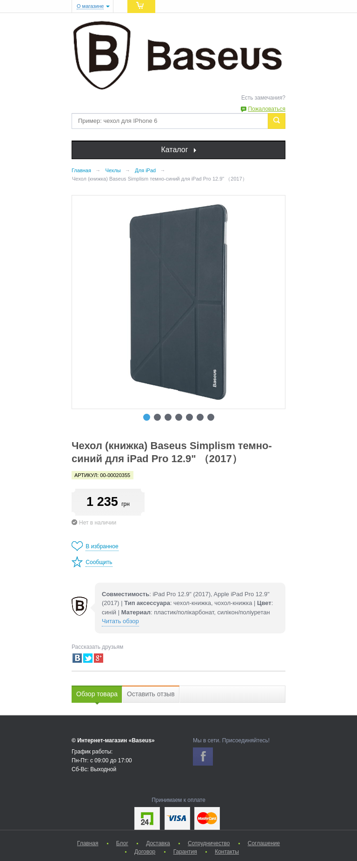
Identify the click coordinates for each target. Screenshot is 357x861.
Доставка (158, 843)
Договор (144, 851)
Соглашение (264, 843)
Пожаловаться (266, 109)
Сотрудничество (209, 843)
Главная (88, 843)
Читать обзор (120, 621)
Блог (122, 843)
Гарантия (185, 851)
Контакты (227, 851)
